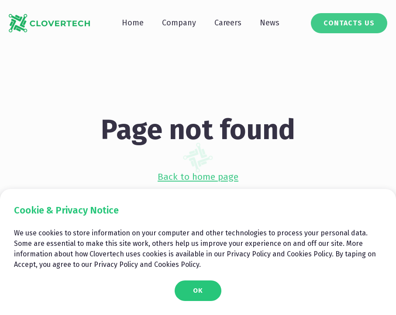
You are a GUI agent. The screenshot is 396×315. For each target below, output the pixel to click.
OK (198, 290)
